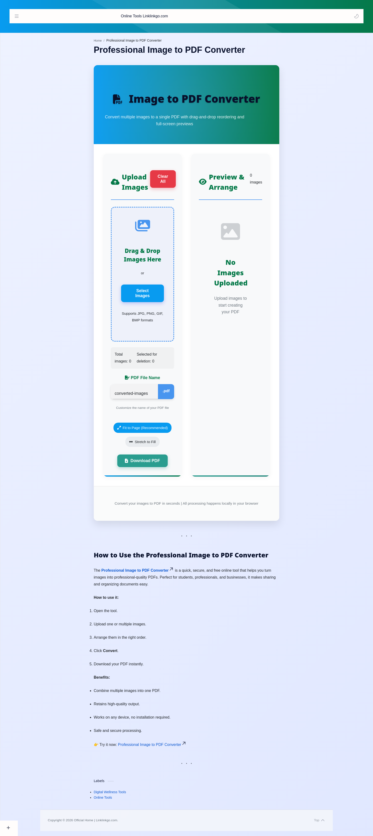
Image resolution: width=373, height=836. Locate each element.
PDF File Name (151, 382)
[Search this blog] (208, 16)
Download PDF (151, 465)
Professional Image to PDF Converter (146, 576)
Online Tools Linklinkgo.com (43, 16)
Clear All (172, 181)
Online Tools (112, 802)
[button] (355, 16)
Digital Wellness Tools (119, 797)
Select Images (151, 296)
